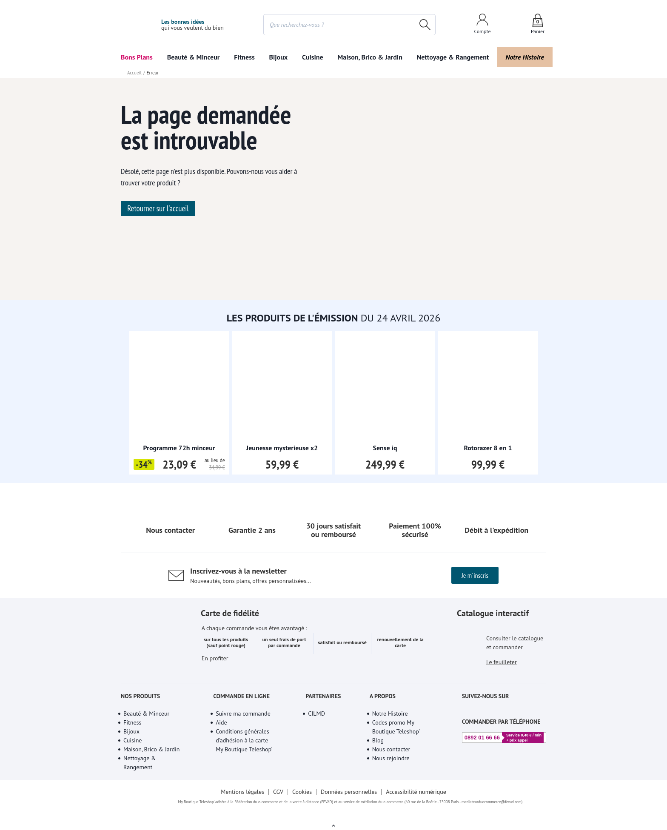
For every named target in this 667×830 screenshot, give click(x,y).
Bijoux (536, 57)
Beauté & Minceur (279, 57)
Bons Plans (137, 57)
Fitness (417, 57)
